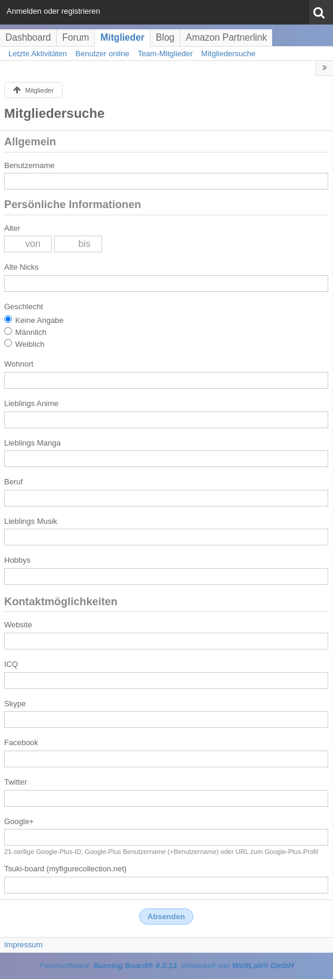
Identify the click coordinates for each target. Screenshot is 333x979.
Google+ (19, 821)
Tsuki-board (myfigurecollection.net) (65, 868)
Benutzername (29, 165)
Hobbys (17, 560)
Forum (75, 37)
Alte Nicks (21, 267)
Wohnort (18, 363)
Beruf (13, 481)
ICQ (11, 664)
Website (18, 624)
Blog (165, 37)
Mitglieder (122, 37)
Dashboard (28, 37)
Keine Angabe (34, 320)
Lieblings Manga (32, 442)
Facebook (21, 742)
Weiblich (24, 344)
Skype (15, 703)
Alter (12, 228)
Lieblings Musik (30, 521)
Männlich (25, 332)
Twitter (15, 781)
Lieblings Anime (31, 403)
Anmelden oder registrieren (53, 11)
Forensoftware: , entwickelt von (166, 965)
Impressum (23, 944)
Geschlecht (23, 306)
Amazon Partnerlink (226, 37)
